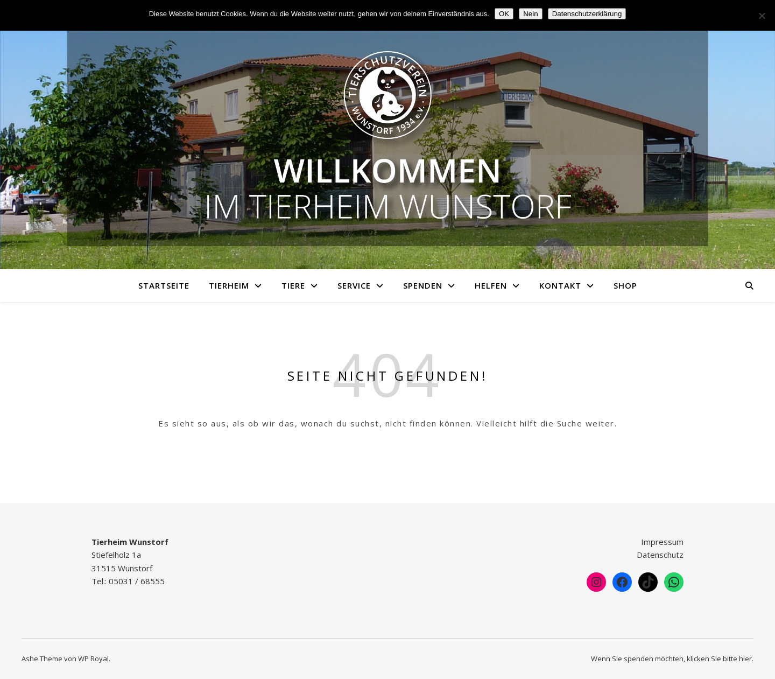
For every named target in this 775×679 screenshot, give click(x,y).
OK (504, 14)
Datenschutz (660, 554)
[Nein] (761, 15)
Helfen (491, 285)
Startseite (163, 285)
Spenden (422, 285)
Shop (625, 285)
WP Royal (93, 658)
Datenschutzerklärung (587, 14)
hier (745, 658)
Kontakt (560, 285)
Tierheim (229, 285)
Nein (530, 14)
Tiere (293, 285)
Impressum (662, 541)
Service (354, 285)
